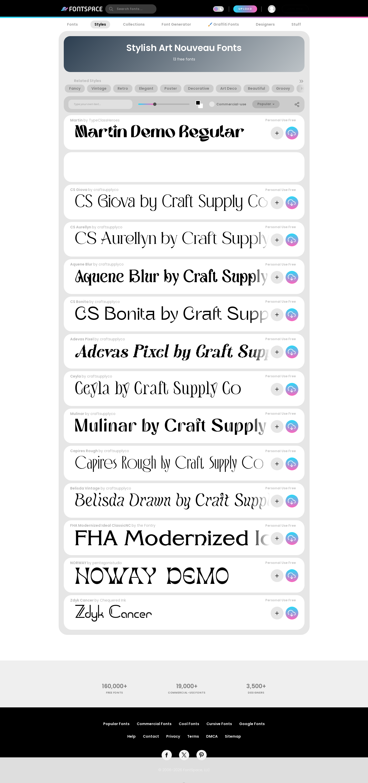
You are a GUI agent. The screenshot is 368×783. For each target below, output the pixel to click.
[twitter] (184, 755)
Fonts (72, 24)
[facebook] (167, 755)
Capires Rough (84, 450)
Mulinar (77, 413)
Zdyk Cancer (82, 600)
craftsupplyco (106, 189)
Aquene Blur (81, 264)
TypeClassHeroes (104, 120)
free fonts (114, 693)
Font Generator (176, 24)
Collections (134, 24)
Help (131, 736)
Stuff (296, 24)
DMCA (212, 736)
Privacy (173, 736)
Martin (76, 120)
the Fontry (146, 525)
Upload (245, 9)
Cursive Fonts (219, 723)
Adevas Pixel (82, 339)
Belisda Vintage (85, 488)
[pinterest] (201, 755)
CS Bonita (79, 301)
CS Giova (78, 189)
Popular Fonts (116, 723)
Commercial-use (231, 104)
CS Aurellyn (80, 227)
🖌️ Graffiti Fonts (223, 24)
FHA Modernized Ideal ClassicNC (100, 525)
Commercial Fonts (154, 723)
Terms (193, 736)
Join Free (295, 9)
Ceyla (75, 376)
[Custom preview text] (100, 104)
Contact (151, 736)
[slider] (154, 104)
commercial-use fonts (187, 693)
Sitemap (233, 736)
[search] (130, 9)
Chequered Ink (113, 600)
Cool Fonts (189, 723)
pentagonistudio (107, 562)
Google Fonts (252, 723)
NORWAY (78, 562)
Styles (100, 24)
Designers (265, 24)
